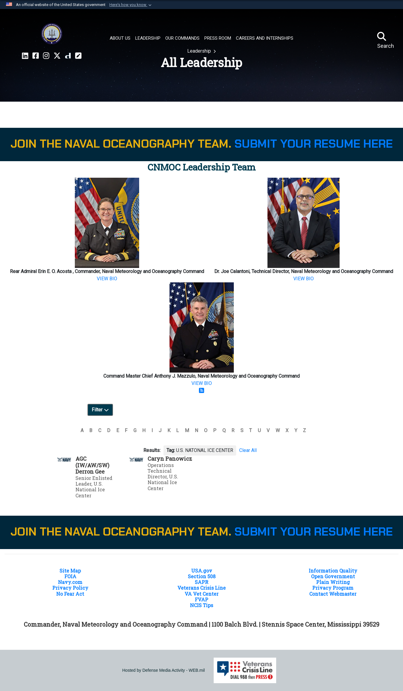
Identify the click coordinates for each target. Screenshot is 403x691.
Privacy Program (332, 588)
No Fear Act (70, 594)
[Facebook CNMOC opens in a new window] (35, 56)
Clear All (248, 450)
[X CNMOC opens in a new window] (57, 56)
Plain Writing (333, 582)
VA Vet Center (201, 594)
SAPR (201, 582)
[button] (131, 5)
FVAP (201, 599)
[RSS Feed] (201, 390)
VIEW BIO (107, 278)
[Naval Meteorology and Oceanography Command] (52, 34)
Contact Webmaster (332, 594)
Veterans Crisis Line (201, 588)
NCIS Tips (201, 605)
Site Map (70, 570)
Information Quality (333, 570)
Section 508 (201, 576)
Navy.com (70, 582)
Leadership (199, 51)
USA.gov (201, 570)
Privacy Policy (70, 588)
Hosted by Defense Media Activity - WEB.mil (163, 670)
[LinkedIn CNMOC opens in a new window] (25, 56)
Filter (100, 410)
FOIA (70, 576)
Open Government (333, 576)
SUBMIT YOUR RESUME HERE (313, 143)
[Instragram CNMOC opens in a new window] (46, 56)
